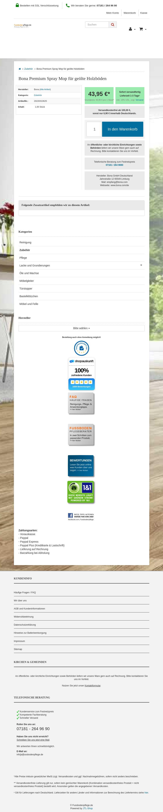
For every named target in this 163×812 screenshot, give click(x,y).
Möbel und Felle (29, 303)
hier (146, 792)
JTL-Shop (88, 808)
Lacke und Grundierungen (82, 265)
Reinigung (25, 242)
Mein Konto (112, 12)
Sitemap (18, 649)
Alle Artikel (45, 89)
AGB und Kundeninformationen (29, 608)
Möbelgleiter (27, 280)
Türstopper (26, 288)
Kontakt (107, 41)
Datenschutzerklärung (25, 625)
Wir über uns (20, 600)
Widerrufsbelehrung (24, 616)
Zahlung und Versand (78, 41)
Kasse (143, 12)
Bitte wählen (81, 328)
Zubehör (28, 69)
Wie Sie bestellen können (36, 41)
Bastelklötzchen (29, 296)
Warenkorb (130, 12)
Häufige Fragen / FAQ (25, 592)
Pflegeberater (130, 41)
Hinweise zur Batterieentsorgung (30, 633)
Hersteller (55, 53)
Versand (139, 100)
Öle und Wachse (29, 273)
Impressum (19, 641)
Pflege (23, 257)
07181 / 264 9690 (114, 165)
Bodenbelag (28, 53)
